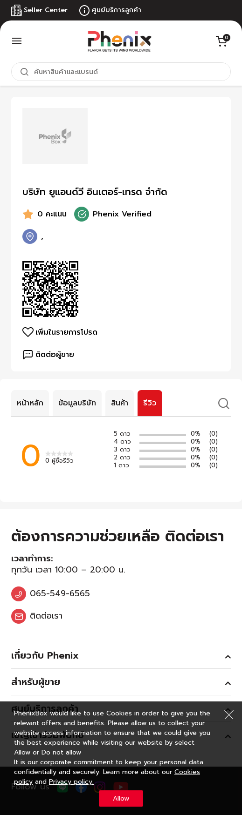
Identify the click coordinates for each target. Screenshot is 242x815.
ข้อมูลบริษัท (77, 403)
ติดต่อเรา (46, 615)
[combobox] (121, 72)
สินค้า (119, 403)
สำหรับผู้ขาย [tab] (35, 682)
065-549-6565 (60, 593)
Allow (121, 798)
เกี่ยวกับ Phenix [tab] (45, 655)
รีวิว (150, 403)
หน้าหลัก (30, 403)
